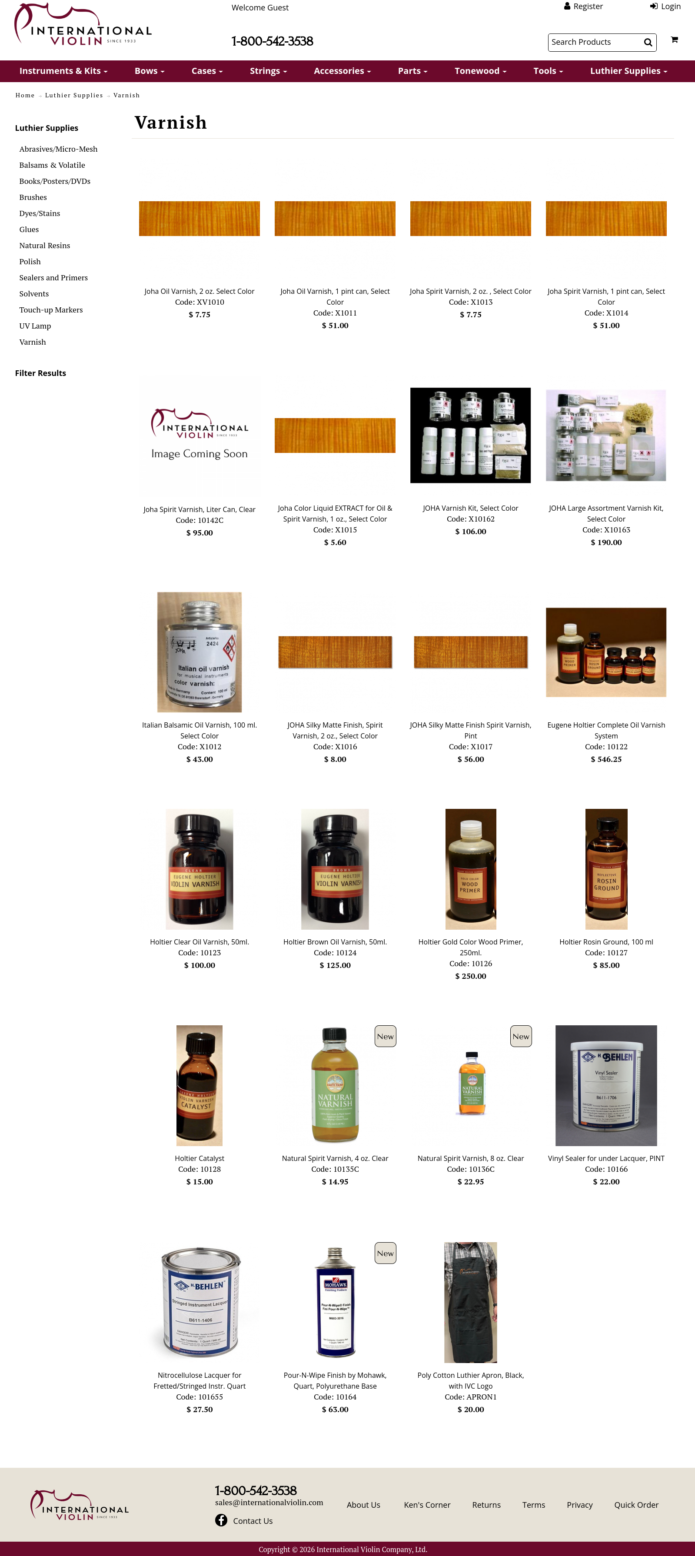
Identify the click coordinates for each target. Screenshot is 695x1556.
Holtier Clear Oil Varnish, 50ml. (199, 942)
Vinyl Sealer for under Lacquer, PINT (606, 1158)
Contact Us (253, 1521)
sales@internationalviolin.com (269, 1502)
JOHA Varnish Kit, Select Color (471, 508)
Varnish (33, 341)
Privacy (579, 1504)
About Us (363, 1504)
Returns (486, 1504)
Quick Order (636, 1504)
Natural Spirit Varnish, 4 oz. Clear (335, 1158)
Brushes (33, 197)
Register (588, 6)
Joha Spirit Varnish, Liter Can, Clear (199, 509)
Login (671, 6)
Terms (533, 1504)
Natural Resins (45, 245)
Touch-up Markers (51, 309)
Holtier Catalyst (199, 1158)
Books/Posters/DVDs (55, 181)
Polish (30, 261)
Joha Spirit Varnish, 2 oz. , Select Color (471, 291)
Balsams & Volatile (52, 165)
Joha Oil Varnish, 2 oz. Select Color (200, 291)
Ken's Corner (427, 1504)
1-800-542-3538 (272, 41)
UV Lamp (35, 325)
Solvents (34, 293)
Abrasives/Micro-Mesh (59, 148)
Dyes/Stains (40, 213)
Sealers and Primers (54, 277)
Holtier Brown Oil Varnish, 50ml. (335, 942)
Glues (29, 229)
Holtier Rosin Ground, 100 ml (606, 942)
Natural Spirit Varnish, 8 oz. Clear (471, 1158)
